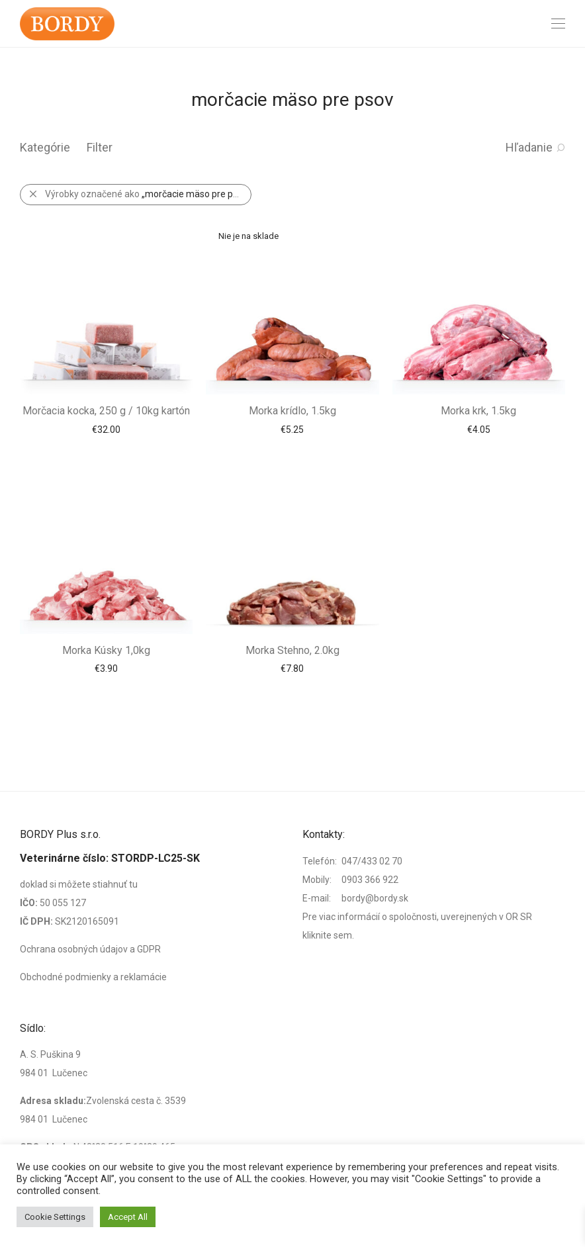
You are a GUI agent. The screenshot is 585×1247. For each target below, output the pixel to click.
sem (343, 935)
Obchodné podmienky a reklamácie (93, 977)
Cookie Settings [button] (54, 1217)
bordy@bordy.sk (374, 898)
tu (133, 884)
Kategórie (45, 147)
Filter (99, 147)
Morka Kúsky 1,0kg (106, 650)
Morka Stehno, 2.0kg (292, 650)
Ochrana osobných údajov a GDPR (90, 949)
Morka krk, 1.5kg (478, 410)
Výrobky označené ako (148, 194)
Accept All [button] (128, 1217)
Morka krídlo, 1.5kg (292, 410)
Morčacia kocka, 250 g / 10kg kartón (106, 410)
